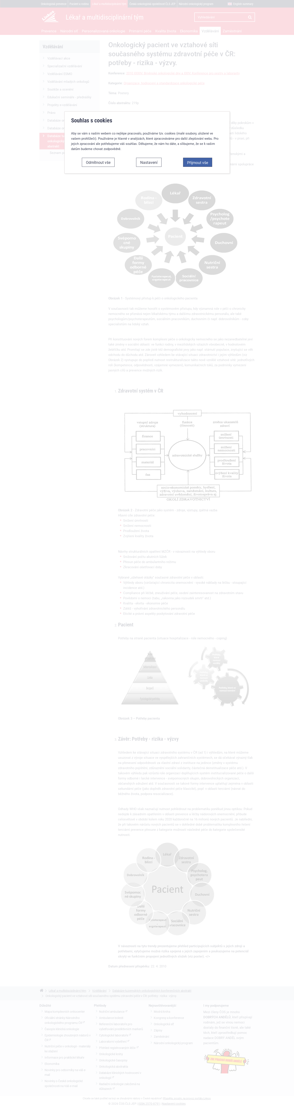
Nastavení (148, 155)
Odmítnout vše (98, 155)
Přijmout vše (197, 155)
